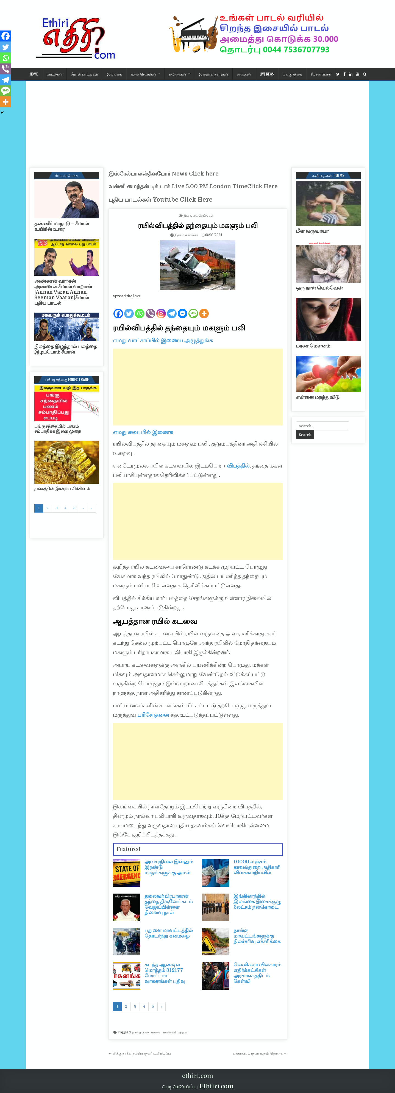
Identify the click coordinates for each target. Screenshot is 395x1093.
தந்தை (136, 1032)
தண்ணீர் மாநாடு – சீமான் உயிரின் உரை (61, 226)
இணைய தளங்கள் (213, 74)
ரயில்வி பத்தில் (175, 1032)
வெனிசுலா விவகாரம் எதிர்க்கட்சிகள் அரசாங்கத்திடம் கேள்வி (257, 973)
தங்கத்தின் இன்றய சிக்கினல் (62, 488)
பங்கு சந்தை (292, 74)
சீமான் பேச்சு (321, 74)
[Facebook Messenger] (182, 309)
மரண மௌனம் (313, 346)
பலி (146, 1032)
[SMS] (193, 309)
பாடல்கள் (54, 74)
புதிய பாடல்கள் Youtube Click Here (161, 199)
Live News (267, 74)
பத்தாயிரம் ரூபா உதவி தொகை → (260, 1053)
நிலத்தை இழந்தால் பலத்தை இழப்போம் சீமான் (65, 349)
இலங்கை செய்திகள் (198, 215)
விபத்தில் (238, 466)
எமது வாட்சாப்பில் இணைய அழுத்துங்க (163, 340)
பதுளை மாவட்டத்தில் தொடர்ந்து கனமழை (168, 933)
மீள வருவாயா (312, 231)
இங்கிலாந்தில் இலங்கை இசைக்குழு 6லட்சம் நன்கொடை (257, 901)
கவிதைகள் (177, 74)
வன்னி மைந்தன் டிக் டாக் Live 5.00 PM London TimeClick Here (193, 186)
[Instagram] (161, 309)
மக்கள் (156, 1032)
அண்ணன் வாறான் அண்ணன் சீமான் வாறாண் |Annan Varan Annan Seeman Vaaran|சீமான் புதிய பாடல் (63, 291)
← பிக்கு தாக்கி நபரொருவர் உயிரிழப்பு (140, 1053)
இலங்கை (114, 74)
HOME (34, 74)
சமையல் (244, 74)
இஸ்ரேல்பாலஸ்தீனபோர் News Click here (163, 174)
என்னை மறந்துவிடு (318, 397)
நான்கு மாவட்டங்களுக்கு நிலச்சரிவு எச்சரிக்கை (257, 936)
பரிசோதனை (153, 715)
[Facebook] (118, 309)
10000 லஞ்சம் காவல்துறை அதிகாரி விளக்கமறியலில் (256, 867)
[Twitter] (129, 309)
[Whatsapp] (139, 309)
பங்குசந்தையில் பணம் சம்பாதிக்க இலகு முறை (57, 429)
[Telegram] (172, 309)
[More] (204, 309)
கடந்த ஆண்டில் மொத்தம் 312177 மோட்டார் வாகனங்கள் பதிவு (164, 973)
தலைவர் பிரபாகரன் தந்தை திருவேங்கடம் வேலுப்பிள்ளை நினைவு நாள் (168, 904)
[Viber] (150, 309)
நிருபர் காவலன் (186, 234)
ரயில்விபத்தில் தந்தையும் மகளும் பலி (197, 225)
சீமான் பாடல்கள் (84, 74)
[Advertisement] (197, 122)
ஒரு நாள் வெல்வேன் (319, 288)
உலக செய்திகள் (143, 74)
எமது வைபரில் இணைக (143, 432)
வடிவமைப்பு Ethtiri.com (197, 1086)
